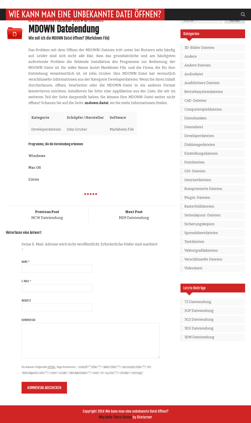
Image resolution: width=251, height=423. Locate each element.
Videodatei (193, 268)
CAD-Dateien (195, 100)
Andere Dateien (197, 65)
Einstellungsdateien (201, 153)
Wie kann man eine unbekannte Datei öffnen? (85, 5)
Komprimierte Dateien (203, 189)
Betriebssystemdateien (203, 92)
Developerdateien (41, 20)
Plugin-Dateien (197, 197)
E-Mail (26, 281)
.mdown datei (96, 103)
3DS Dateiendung (199, 328)
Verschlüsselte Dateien (203, 259)
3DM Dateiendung (199, 337)
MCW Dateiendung (47, 215)
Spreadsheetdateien (201, 233)
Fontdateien (194, 162)
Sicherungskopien (199, 224)
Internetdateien (197, 180)
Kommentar (28, 320)
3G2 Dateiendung (199, 319)
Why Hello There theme (115, 417)
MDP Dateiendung (134, 215)
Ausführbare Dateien (201, 83)
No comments (94, 20)
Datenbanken (195, 118)
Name (26, 261)
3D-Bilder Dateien (199, 47)
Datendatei (193, 127)
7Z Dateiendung (197, 302)
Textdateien (194, 242)
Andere (190, 56)
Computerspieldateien (203, 109)
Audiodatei (193, 74)
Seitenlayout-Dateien (202, 215)
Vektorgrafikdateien (201, 250)
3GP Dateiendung (199, 311)
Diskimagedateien (199, 145)
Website (26, 300)
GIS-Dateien (194, 171)
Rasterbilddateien (199, 206)
